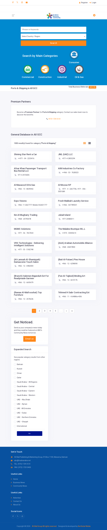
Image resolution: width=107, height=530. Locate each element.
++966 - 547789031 (69, 205)
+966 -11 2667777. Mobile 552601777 (32, 205)
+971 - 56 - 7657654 (25, 233)
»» (72, 311)
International (22, 426)
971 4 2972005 (23, 175)
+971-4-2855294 (68, 158)
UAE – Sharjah (22, 422)
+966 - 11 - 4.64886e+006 (72, 297)
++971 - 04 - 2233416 (26, 158)
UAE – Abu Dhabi (23, 400)
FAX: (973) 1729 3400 (21, 467)
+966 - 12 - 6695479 (25, 282)
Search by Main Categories (40, 55)
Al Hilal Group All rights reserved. (44, 526)
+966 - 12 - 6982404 (25, 266)
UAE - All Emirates (24, 408)
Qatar (19, 378)
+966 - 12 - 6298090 (69, 264)
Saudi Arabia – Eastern (26, 391)
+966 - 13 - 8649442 (25, 189)
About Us (15, 505)
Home (14, 479)
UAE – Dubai (21, 413)
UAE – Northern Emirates (26, 417)
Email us (29, 339)
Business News (18, 482)
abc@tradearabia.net (21, 460)
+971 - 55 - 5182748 (25, 249)
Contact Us (16, 501)
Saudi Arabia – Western (26, 395)
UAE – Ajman (22, 404)
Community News (19, 486)
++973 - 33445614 (69, 233)
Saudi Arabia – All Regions (27, 382)
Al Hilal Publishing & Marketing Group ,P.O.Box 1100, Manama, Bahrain (39, 457)
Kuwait (19, 369)
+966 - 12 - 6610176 (69, 280)
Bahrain (20, 364)
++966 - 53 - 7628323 (70, 172)
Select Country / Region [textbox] (31, 36)
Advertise (16, 498)
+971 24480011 (68, 219)
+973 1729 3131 (54, 119)
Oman (19, 373)
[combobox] (53, 36)
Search (53, 43)
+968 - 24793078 (24, 219)
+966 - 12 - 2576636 (25, 299)
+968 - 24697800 (68, 247)
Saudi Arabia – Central (25, 386)
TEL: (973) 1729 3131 (21, 464)
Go (29, 433)
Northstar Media (84, 526)
